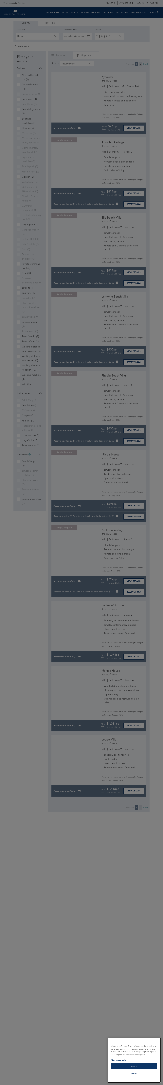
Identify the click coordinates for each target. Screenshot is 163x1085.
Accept (134, 1066)
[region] (134, 1060)
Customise (134, 1074)
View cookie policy (119, 1060)
